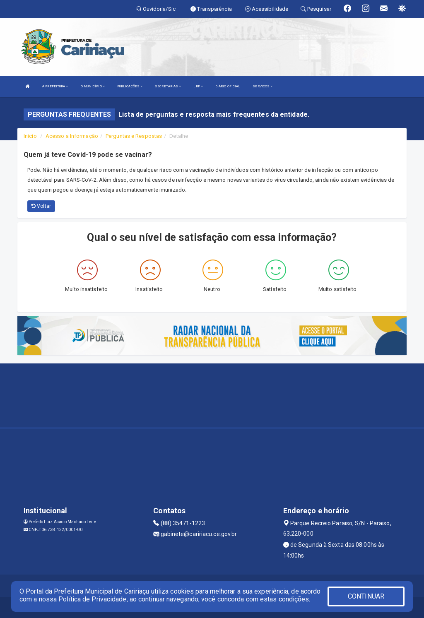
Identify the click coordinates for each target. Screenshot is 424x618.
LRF (198, 86)
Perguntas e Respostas (134, 136)
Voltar (41, 206)
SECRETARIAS (168, 86)
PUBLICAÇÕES (129, 86)
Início (30, 136)
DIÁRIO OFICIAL (227, 86)
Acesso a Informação (72, 136)
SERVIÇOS (262, 86)
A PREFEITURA (55, 86)
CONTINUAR (366, 596)
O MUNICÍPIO (93, 86)
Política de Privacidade (92, 599)
